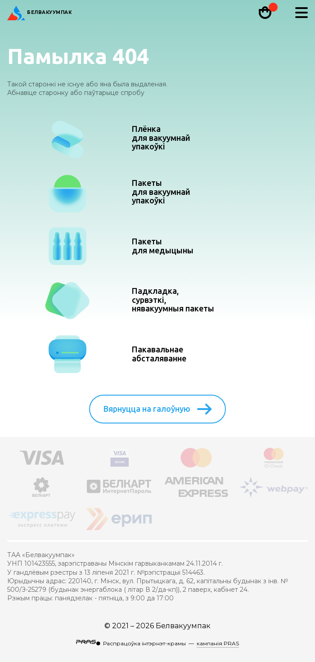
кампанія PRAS (218, 643)
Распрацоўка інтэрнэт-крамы (144, 643)
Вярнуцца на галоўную (158, 409)
